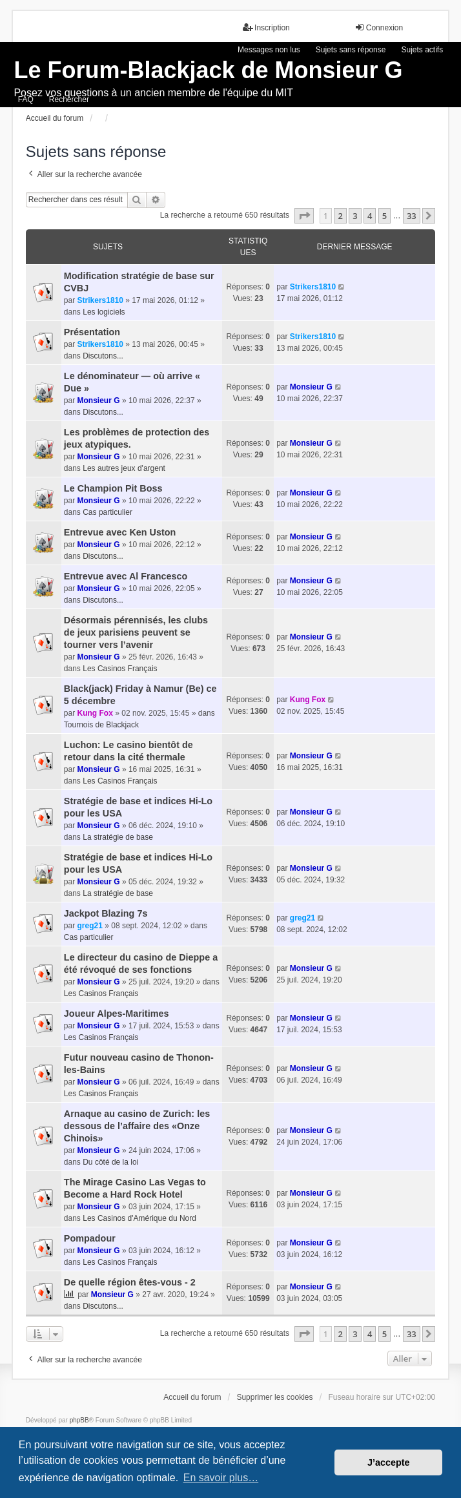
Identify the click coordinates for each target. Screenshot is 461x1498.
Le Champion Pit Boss (113, 488)
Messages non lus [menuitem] (269, 49)
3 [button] (355, 216)
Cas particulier (107, 512)
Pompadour (90, 1238)
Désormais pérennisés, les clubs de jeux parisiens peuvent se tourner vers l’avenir (136, 632)
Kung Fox (95, 713)
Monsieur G (98, 400)
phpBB (79, 1420)
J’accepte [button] (388, 1462)
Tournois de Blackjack (101, 724)
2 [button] (340, 216)
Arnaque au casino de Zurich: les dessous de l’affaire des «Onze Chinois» (137, 1125)
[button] (304, 216)
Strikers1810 (100, 300)
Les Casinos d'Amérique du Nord (139, 1218)
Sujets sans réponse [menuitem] (351, 49)
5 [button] (384, 216)
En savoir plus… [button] (221, 1477)
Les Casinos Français (120, 668)
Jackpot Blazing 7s (106, 913)
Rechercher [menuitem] (69, 99)
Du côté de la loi (110, 1162)
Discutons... (103, 355)
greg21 (90, 925)
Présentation (92, 332)
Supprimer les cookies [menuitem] (274, 1397)
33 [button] (411, 216)
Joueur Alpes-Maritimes (116, 1013)
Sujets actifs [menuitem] (422, 49)
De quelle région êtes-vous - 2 (130, 1282)
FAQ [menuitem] (26, 99)
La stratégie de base (118, 837)
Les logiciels (104, 312)
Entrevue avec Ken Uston (120, 532)
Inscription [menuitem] (266, 27)
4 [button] (369, 216)
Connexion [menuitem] (378, 27)
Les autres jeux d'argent (124, 468)
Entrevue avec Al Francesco (125, 576)
